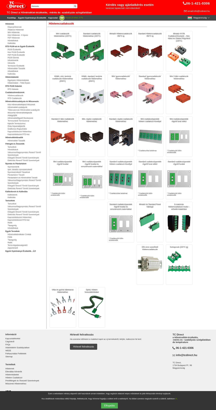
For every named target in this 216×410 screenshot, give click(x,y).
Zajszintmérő (13, 248)
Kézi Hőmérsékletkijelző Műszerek (21, 105)
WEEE (8, 350)
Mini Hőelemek (14, 32)
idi (176, 399)
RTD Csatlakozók (15, 98)
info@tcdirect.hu (186, 355)
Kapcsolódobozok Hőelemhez (20, 132)
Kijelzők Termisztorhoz (17, 123)
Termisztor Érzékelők (16, 66)
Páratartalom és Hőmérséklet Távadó (23, 178)
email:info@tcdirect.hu (199, 11)
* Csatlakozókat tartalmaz (150, 134)
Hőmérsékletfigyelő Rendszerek (20, 118)
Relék (10, 223)
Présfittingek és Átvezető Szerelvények (22, 380)
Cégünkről (9, 341)
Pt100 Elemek (13, 58)
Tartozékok (12, 147)
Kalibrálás (12, 43)
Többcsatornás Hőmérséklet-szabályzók (24, 110)
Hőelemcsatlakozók (15, 96)
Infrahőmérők (13, 60)
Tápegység (12, 225)
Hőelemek (9, 368)
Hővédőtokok (13, 41)
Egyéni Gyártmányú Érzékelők (32, 18)
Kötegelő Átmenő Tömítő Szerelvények (23, 158)
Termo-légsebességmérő (17, 245)
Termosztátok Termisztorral (18, 121)
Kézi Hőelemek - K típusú (18, 35)
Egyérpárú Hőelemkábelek (18, 80)
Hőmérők (11, 63)
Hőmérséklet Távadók (16, 68)
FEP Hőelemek (14, 38)
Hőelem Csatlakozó (13, 377)
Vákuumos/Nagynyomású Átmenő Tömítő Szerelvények (24, 153)
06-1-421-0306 (185, 347)
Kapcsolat (53, 18)
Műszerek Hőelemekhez (15, 383)
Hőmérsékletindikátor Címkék (19, 234)
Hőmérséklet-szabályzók (17, 107)
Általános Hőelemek (16, 30)
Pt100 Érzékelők (14, 50)
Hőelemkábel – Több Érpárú (19, 83)
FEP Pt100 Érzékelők (16, 55)
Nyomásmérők (13, 167)
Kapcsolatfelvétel (12, 338)
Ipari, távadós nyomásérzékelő (20, 169)
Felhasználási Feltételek (15, 353)
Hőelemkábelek (12, 374)
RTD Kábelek (13, 89)
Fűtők (10, 237)
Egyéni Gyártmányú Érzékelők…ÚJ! (20, 251)
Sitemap (9, 356)
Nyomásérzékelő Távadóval (19, 172)
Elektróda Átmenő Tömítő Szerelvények (23, 160)
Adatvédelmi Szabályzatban (17, 347)
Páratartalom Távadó (16, 175)
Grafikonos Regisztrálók (17, 129)
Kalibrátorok (12, 195)
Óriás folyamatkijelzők (16, 126)
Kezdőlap (11, 18)
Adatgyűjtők (12, 115)
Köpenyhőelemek (15, 27)
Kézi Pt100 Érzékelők (16, 52)
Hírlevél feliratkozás (83, 346)
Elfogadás (109, 405)
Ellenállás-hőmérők (13, 371)
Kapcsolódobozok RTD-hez (19, 134)
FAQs (7, 344)
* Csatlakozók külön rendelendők (179, 135)
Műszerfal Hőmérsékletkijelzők (20, 113)
